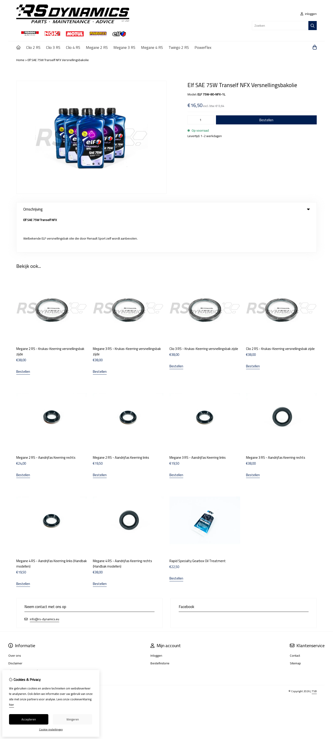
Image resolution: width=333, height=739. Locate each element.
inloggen (308, 14)
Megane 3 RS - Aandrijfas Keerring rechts (275, 421)
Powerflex (203, 47)
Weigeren (72, 719)
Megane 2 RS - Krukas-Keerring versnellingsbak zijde (50, 315)
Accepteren (28, 719)
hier (11, 704)
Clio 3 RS (53, 47)
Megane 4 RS (152, 47)
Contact (295, 619)
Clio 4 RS (73, 47)
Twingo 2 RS (179, 47)
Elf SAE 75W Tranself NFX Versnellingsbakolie (58, 60)
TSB (314, 655)
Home (20, 60)
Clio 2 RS (33, 47)
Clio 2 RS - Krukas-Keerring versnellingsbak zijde (280, 312)
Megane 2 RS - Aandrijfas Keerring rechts (45, 421)
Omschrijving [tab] (166, 209)
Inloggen (156, 619)
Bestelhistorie (159, 627)
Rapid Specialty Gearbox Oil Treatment (197, 524)
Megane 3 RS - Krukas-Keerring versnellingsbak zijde (127, 315)
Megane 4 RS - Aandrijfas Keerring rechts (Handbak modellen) (122, 527)
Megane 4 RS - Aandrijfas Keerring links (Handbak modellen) (51, 527)
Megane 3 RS (124, 47)
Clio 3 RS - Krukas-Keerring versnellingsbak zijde (203, 312)
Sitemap (295, 627)
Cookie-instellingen (51, 729)
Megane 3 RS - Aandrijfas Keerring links (197, 421)
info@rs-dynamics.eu (44, 583)
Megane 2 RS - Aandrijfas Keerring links (121, 421)
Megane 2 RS (97, 47)
